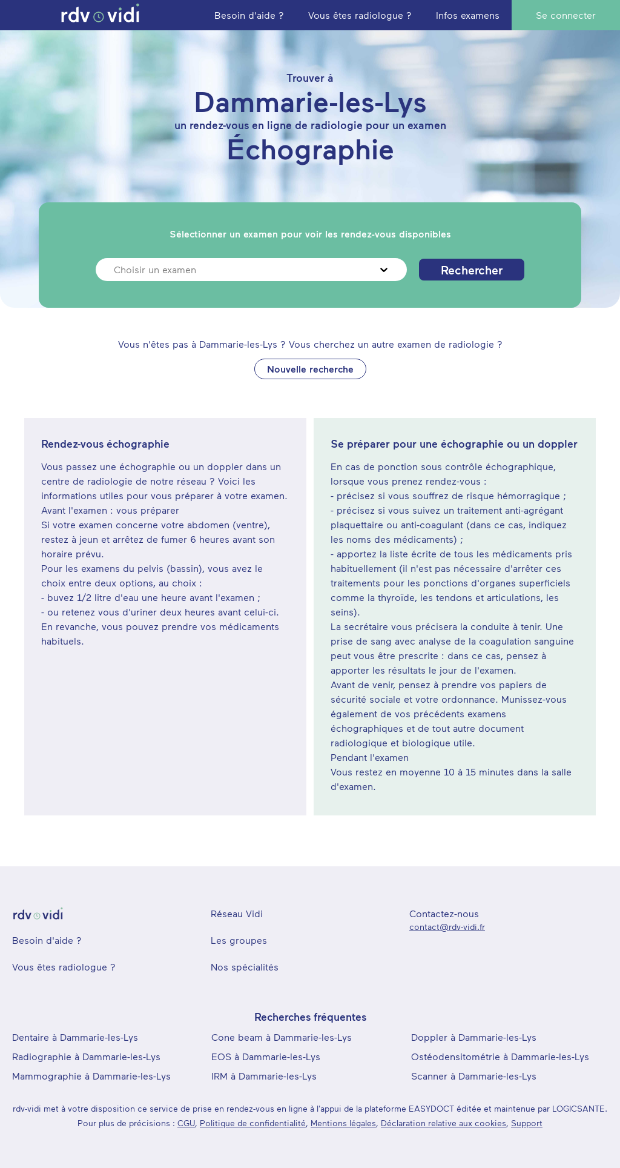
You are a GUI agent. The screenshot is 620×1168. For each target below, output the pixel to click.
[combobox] (115, 269)
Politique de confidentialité (253, 1123)
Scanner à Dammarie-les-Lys (473, 1075)
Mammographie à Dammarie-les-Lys (91, 1075)
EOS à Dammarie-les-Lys (265, 1056)
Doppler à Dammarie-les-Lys (473, 1037)
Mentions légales (343, 1123)
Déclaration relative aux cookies (443, 1123)
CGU (186, 1123)
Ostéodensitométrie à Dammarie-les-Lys (500, 1056)
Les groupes (239, 940)
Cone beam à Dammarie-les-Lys (281, 1037)
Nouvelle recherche (310, 368)
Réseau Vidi (237, 913)
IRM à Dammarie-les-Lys (264, 1075)
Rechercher (472, 269)
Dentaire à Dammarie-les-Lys (75, 1037)
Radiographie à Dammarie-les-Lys (86, 1056)
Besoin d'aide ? (47, 940)
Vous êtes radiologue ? (64, 966)
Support (526, 1123)
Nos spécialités (245, 966)
